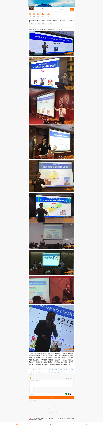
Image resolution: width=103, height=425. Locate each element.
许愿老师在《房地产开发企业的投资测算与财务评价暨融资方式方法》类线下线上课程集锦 (52, 370)
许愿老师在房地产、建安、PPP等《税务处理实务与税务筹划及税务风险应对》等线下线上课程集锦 (53, 372)
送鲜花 (72, 9)
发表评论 (51, 397)
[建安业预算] (37, 23)
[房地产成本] (44, 23)
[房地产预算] (31, 23)
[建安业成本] (50, 23)
